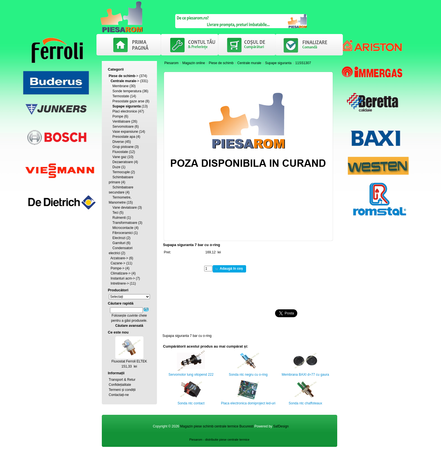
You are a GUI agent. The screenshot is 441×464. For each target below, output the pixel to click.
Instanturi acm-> (123, 278)
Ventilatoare (121, 121)
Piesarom (171, 63)
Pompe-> (117, 268)
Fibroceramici (122, 233)
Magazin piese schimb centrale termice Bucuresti (216, 426)
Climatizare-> (120, 273)
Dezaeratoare (122, 162)
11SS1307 (303, 63)
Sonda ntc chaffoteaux (305, 403)
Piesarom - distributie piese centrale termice (219, 439)
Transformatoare (124, 223)
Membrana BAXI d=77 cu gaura (305, 375)
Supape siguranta (278, 63)
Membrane (120, 86)
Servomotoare (123, 127)
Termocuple (121, 172)
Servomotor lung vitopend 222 (190, 375)
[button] (229, 269)
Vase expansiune (125, 132)
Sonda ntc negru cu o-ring (248, 375)
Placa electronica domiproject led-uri (248, 403)
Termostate (120, 96)
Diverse (118, 142)
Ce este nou (118, 332)
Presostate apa (123, 137)
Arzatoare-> (119, 258)
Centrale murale (249, 63)
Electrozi (118, 238)
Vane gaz (119, 157)
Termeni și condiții (122, 390)
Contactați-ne (119, 395)
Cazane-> (118, 263)
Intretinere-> (120, 283)
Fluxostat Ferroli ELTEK (129, 361)
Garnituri (118, 243)
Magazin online (193, 63)
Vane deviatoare (124, 208)
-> (123, 76)
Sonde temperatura (126, 91)
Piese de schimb (221, 63)
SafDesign (281, 426)
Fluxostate (120, 152)
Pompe (117, 116)
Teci (115, 213)
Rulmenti (119, 218)
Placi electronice (124, 111)
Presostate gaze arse (128, 101)
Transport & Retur (122, 380)
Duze (116, 167)
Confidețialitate (120, 385)
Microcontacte (123, 228)
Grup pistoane (123, 147)
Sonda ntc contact (190, 403)
